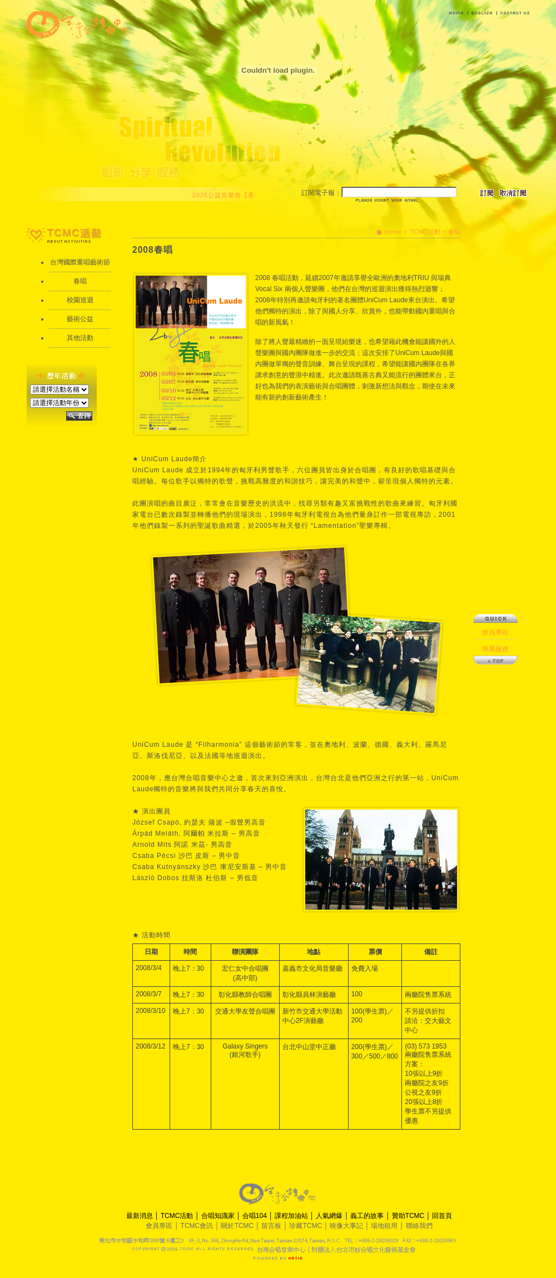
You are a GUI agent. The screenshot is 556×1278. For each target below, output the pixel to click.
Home (393, 231)
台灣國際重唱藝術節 (80, 262)
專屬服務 (495, 549)
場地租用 (385, 1226)
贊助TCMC (409, 1216)
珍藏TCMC (306, 1226)
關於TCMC (238, 1226)
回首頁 (442, 1216)
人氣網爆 (330, 1216)
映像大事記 (347, 1226)
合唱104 (255, 1216)
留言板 (272, 1226)
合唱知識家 (218, 1216)
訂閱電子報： (321, 193)
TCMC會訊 (198, 1226)
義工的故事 (367, 1216)
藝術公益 (80, 319)
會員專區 (495, 532)
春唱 (80, 281)
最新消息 (140, 1216)
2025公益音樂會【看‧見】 (235, 195)
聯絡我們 (419, 1226)
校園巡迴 (80, 300)
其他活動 (80, 338)
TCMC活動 (425, 231)
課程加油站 (292, 1216)
